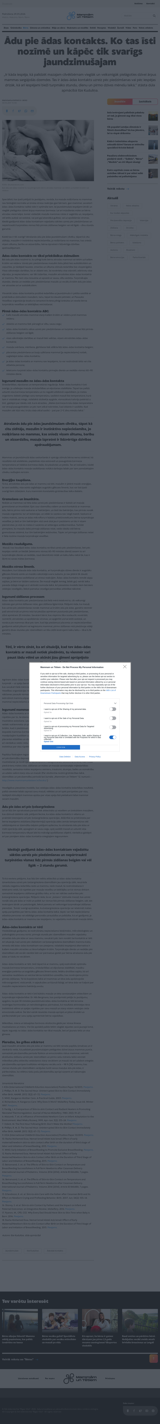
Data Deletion (65, 757)
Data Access (80, 757)
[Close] (125, 667)
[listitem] (80, 703)
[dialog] (80, 712)
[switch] (112, 709)
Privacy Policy (95, 757)
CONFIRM (61, 747)
